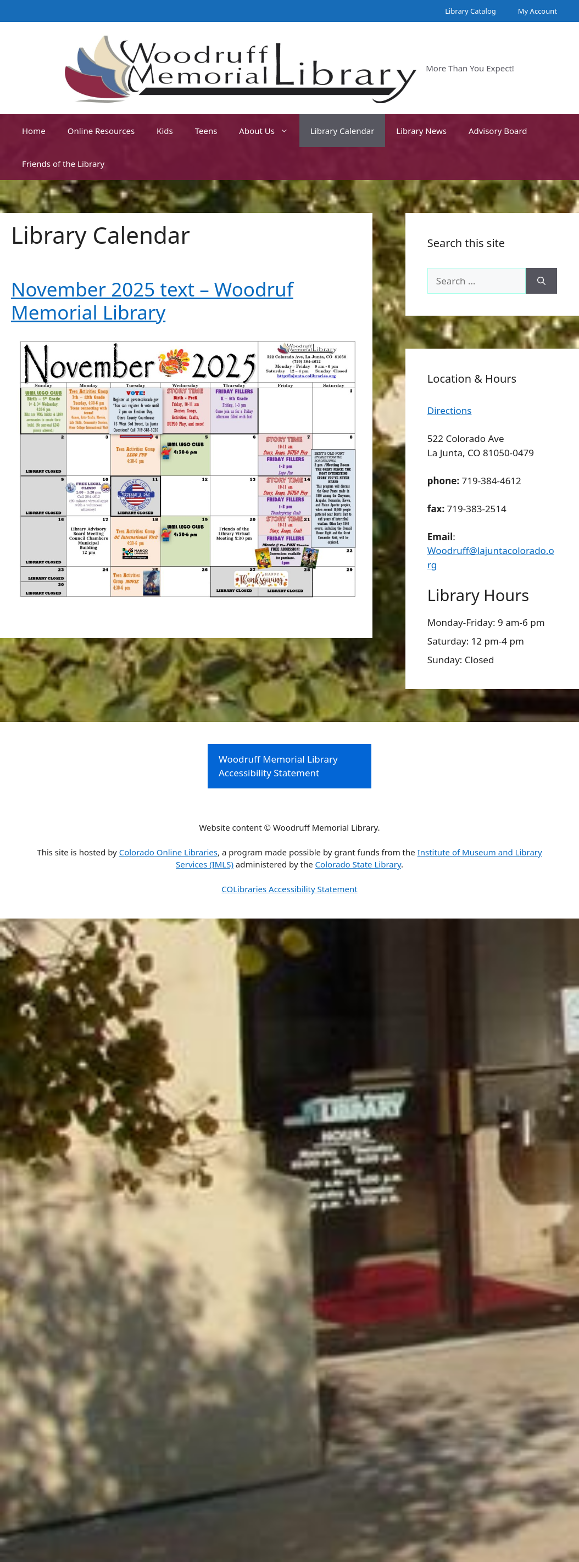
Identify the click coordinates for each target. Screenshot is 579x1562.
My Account (537, 11)
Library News (421, 130)
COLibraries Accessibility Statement (289, 888)
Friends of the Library (63, 163)
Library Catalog (470, 11)
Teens (206, 130)
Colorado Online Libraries (168, 852)
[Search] (541, 281)
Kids (165, 130)
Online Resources (101, 130)
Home (34, 130)
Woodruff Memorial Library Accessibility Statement (278, 766)
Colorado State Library (358, 864)
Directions (449, 410)
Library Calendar (342, 130)
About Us (269, 130)
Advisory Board (498, 130)
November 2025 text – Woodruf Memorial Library (152, 300)
